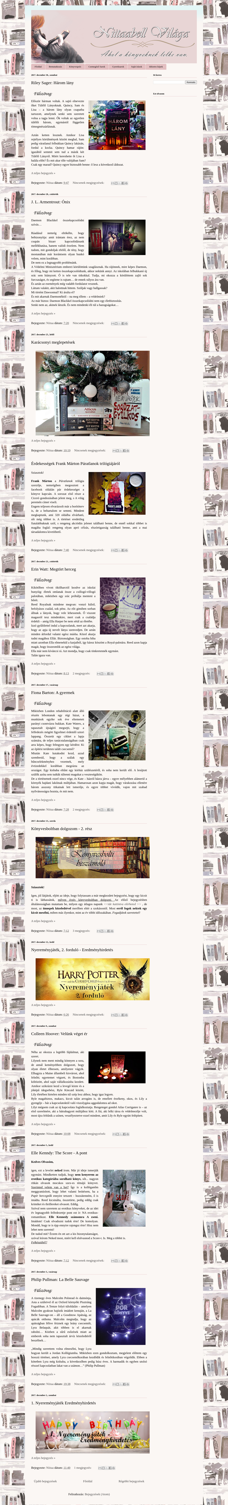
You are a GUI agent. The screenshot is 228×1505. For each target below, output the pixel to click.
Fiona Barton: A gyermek (52, 692)
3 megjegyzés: (82, 930)
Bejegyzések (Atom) (97, 1494)
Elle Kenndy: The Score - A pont (59, 1153)
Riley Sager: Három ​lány (52, 82)
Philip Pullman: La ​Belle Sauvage (60, 1279)
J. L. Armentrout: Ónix (50, 202)
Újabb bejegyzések (45, 1481)
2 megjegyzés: (82, 673)
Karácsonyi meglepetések (53, 342)
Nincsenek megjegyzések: (89, 182)
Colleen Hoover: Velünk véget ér (59, 1033)
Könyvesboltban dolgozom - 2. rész (61, 828)
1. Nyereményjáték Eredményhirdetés (63, 1403)
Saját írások (136, 66)
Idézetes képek (156, 66)
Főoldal (38, 66)
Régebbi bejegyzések (131, 1481)
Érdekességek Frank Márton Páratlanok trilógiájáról (75, 463)
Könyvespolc (75, 66)
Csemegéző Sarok (97, 66)
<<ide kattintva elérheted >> (122, 904)
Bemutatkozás (55, 66)
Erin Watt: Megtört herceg (53, 569)
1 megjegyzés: (83, 1467)
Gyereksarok (118, 66)
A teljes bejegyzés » (43, 173)
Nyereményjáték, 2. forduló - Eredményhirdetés (72, 949)
